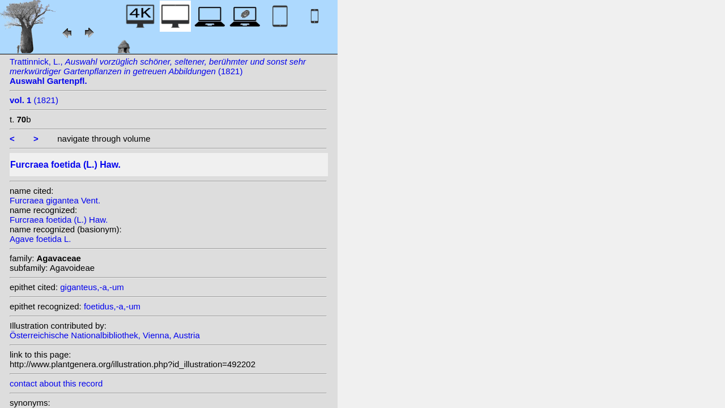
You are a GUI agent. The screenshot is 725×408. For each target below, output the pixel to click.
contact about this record (56, 383)
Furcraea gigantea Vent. (55, 200)
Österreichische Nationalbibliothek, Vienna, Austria (105, 335)
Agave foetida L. (40, 239)
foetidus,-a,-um (112, 306)
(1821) (34, 100)
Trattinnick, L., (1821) (158, 71)
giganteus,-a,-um (92, 287)
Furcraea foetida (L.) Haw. (59, 219)
